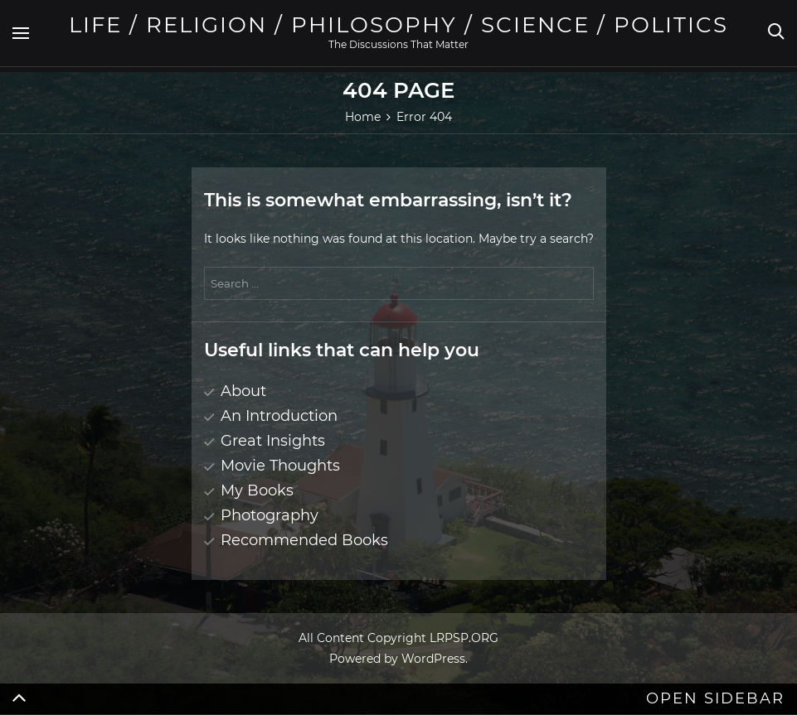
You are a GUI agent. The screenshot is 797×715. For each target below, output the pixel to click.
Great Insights (273, 441)
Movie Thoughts (280, 466)
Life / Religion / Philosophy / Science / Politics (398, 25)
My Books (257, 490)
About (243, 391)
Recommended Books (304, 540)
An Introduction (279, 416)
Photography (269, 515)
